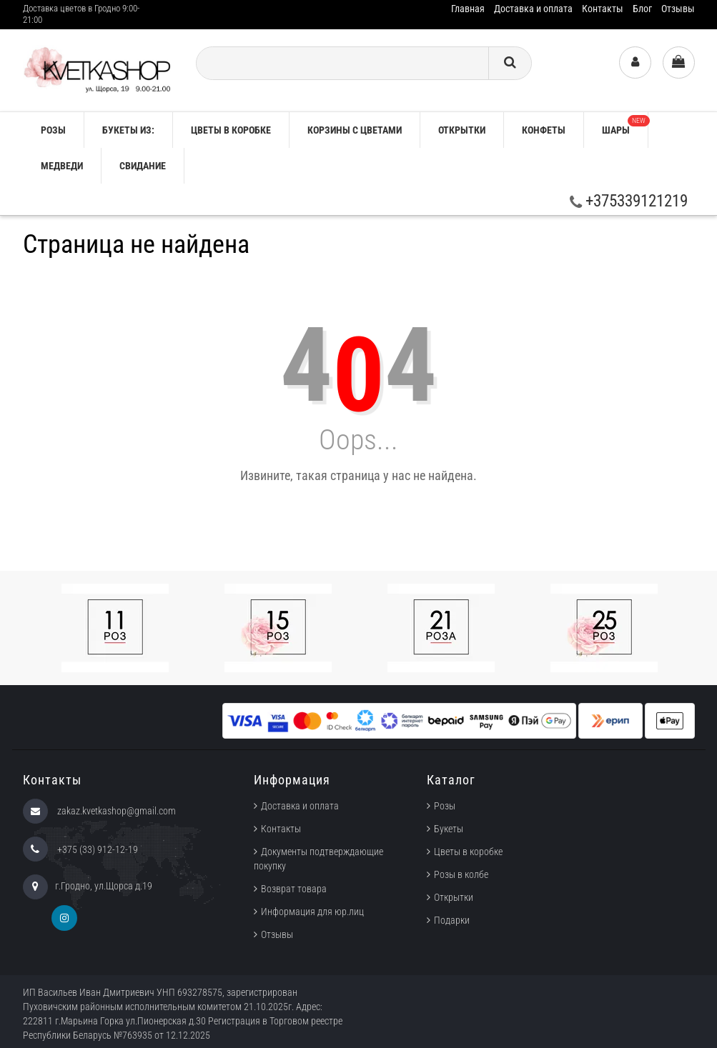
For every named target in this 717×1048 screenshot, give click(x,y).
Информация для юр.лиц (312, 911)
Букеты (448, 828)
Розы (444, 806)
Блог (642, 8)
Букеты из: (128, 130)
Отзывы (678, 8)
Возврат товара (294, 888)
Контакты (602, 8)
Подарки (452, 920)
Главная (468, 8)
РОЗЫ (53, 130)
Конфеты (543, 130)
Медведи (62, 165)
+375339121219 (629, 201)
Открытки (461, 130)
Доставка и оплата (533, 8)
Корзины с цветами (354, 130)
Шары (625, 125)
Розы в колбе (461, 874)
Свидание (142, 165)
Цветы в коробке (231, 130)
